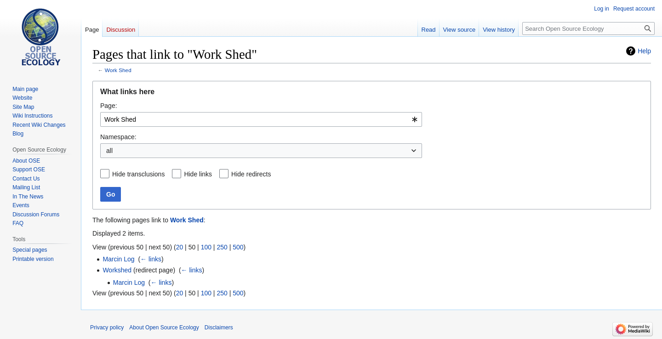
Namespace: (118, 137)
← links (150, 259)
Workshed (117, 270)
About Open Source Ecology (164, 327)
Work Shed (118, 70)
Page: (108, 105)
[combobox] (261, 119)
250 (222, 247)
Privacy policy (107, 327)
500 (238, 247)
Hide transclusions (138, 174)
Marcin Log (118, 259)
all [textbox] (109, 150)
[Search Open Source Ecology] (588, 28)
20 (179, 247)
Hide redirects (251, 174)
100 (206, 247)
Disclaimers (219, 327)
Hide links (198, 174)
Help (644, 51)
